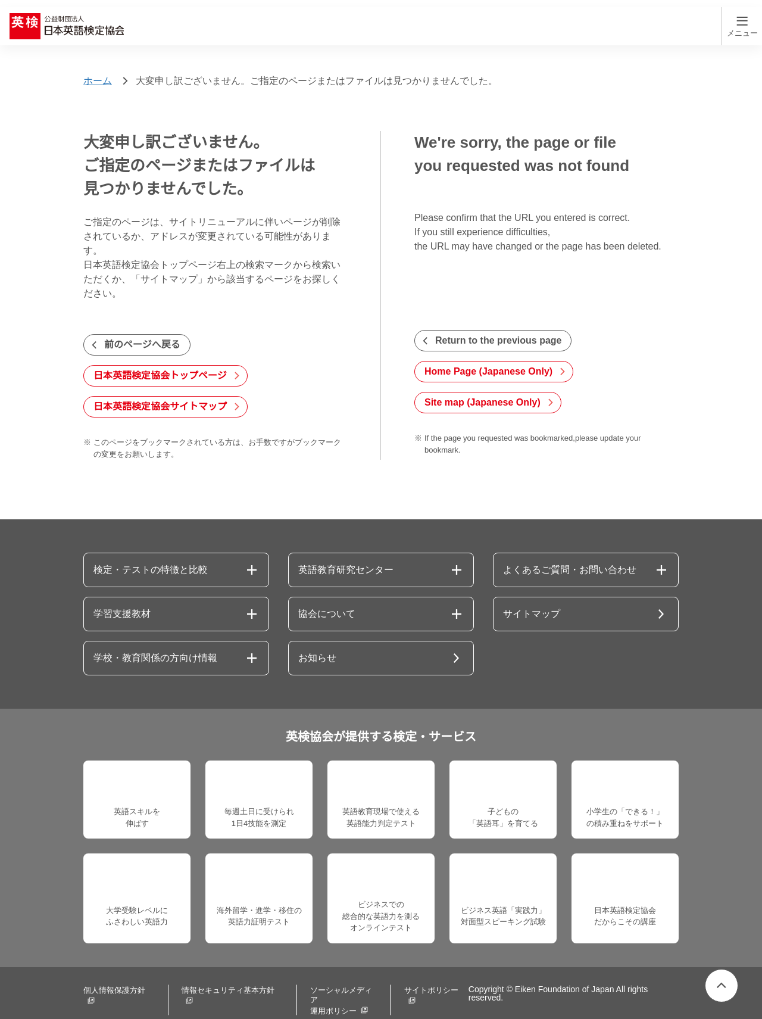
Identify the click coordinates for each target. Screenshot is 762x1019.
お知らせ (317, 638)
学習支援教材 (122, 594)
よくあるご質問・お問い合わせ (569, 550)
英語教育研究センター (346, 550)
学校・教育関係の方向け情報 (155, 638)
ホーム (97, 61)
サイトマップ (531, 594)
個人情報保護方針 (114, 977)
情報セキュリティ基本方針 (225, 977)
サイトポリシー (420, 977)
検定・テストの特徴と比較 (150, 550)
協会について (326, 594)
